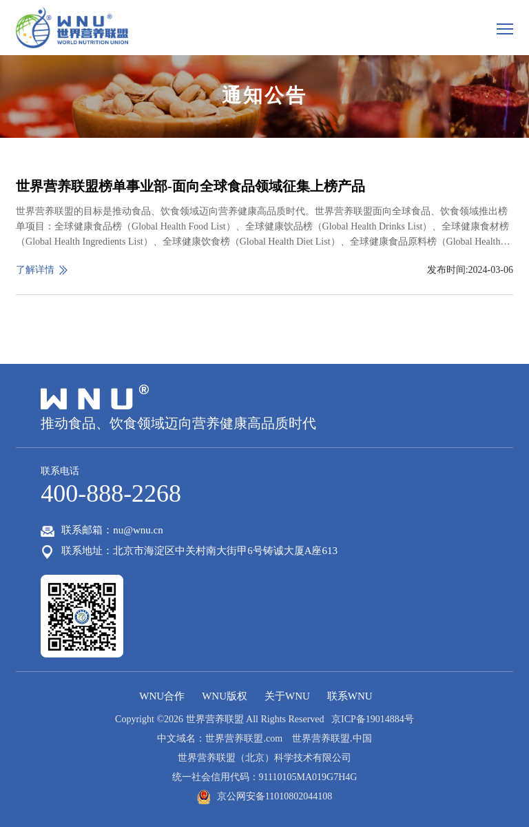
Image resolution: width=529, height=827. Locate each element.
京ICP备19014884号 (370, 719)
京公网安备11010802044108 (264, 796)
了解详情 (35, 270)
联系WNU (350, 696)
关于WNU (287, 696)
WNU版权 (224, 696)
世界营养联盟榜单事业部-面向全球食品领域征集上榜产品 (190, 186)
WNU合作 (162, 696)
